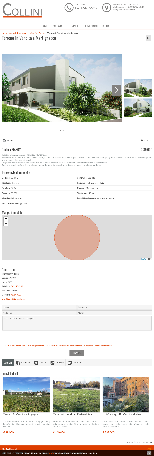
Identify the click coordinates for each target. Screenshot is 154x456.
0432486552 (86, 8)
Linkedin (74, 362)
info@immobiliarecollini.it (124, 9)
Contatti (107, 26)
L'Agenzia (57, 26)
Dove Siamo (91, 26)
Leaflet (143, 259)
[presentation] (77, 337)
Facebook (22, 362)
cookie (51, 453)
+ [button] (6, 219)
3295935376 (17, 294)
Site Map (5, 448)
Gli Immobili (73, 26)
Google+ (57, 362)
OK (149, 453)
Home (45, 26)
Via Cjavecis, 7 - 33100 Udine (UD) (128, 7)
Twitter (40, 362)
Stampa (145, 140)
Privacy (13, 448)
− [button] (6, 223)
